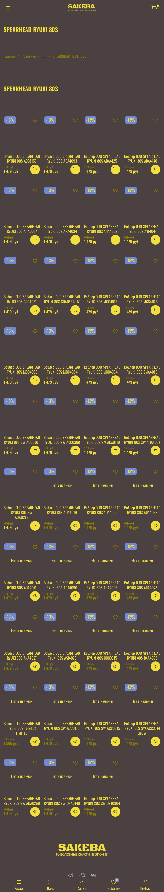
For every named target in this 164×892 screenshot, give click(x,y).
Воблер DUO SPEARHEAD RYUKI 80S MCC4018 (102, 299)
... (44, 56)
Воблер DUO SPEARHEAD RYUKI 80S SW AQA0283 (22, 512)
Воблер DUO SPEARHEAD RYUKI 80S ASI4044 (142, 228)
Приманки (28, 56)
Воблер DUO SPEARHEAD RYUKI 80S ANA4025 (142, 585)
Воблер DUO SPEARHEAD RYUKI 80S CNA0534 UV (62, 299)
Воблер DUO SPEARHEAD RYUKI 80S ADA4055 (102, 510)
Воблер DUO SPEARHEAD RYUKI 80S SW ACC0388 (62, 439)
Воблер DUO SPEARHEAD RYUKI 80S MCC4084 (102, 369)
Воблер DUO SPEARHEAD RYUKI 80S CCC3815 (102, 655)
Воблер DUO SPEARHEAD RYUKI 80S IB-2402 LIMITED (22, 728)
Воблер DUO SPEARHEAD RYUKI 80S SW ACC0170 (62, 725)
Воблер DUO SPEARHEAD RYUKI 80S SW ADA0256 (22, 801)
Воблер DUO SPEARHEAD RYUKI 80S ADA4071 (22, 585)
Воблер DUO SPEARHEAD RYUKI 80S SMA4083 (142, 369)
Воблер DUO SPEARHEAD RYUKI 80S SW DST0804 (102, 801)
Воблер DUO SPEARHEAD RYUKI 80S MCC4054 (62, 369)
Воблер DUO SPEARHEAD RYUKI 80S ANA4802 (102, 228)
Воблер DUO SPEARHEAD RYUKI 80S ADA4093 (62, 158)
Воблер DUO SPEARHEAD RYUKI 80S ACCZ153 (22, 158)
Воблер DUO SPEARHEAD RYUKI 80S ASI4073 (62, 655)
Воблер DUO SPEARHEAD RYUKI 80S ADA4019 (62, 510)
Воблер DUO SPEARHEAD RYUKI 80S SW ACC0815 (102, 725)
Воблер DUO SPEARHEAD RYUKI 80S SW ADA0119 (102, 439)
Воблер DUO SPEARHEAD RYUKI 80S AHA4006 (102, 585)
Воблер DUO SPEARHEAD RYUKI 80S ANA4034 (62, 228)
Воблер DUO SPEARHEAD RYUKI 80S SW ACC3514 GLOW (142, 728)
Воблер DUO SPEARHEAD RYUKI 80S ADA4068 (142, 510)
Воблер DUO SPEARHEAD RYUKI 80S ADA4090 (62, 585)
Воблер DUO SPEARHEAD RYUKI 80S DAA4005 (142, 655)
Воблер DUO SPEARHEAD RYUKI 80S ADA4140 (142, 158)
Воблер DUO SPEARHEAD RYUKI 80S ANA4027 (22, 655)
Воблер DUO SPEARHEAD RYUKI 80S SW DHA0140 (62, 801)
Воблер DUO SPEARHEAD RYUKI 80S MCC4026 (142, 299)
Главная (10, 56)
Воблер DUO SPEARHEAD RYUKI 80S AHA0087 (22, 228)
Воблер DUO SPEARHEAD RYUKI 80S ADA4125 (102, 158)
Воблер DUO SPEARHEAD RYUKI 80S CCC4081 (22, 299)
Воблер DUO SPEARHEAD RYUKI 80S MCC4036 (22, 369)
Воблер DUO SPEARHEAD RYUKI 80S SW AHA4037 (142, 439)
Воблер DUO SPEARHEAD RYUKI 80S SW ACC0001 (22, 439)
